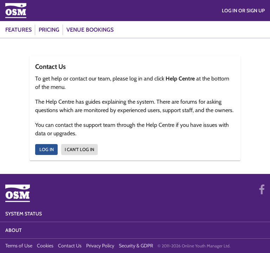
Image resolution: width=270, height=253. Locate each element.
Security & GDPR (136, 245)
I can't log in (79, 149)
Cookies (45, 245)
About (13, 230)
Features (18, 29)
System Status (23, 213)
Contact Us (70, 245)
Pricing (49, 29)
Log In (46, 149)
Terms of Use (18, 245)
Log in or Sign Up (243, 10)
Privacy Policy (100, 245)
